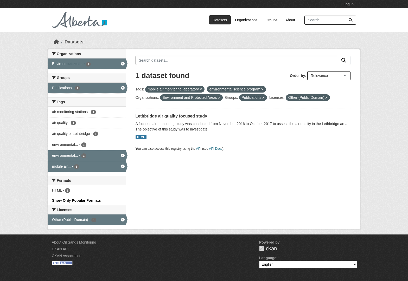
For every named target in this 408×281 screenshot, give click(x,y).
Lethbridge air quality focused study (171, 116)
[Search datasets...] (330, 20)
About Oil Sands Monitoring (74, 242)
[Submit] (350, 20)
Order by (297, 76)
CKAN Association (66, 256)
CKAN (268, 248)
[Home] (56, 41)
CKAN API (60, 249)
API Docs (215, 149)
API (198, 149)
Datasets (220, 20)
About (290, 20)
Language (267, 258)
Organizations (246, 20)
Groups (271, 20)
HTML (141, 137)
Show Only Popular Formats (76, 200)
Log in (348, 4)
